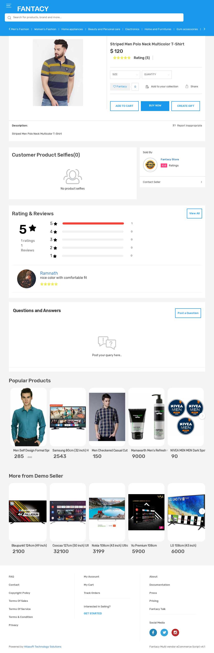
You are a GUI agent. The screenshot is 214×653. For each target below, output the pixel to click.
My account (91, 576)
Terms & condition (21, 617)
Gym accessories (187, 29)
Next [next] (202, 418)
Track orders (92, 592)
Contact (14, 584)
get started (93, 613)
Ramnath (49, 273)
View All (194, 213)
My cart (89, 584)
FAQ (11, 576)
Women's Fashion (45, 29)
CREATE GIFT (185, 105)
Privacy (13, 625)
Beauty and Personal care (104, 29)
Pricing (153, 600)
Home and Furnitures (158, 29)
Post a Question (188, 313)
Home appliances (72, 29)
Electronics (132, 29)
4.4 (164, 165)
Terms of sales (18, 600)
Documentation (159, 584)
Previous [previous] (12, 418)
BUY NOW (155, 105)
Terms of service (20, 609)
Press (153, 592)
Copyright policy (19, 592)
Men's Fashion (20, 29)
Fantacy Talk (157, 609)
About (153, 576)
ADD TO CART (124, 105)
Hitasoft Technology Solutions (42, 646)
